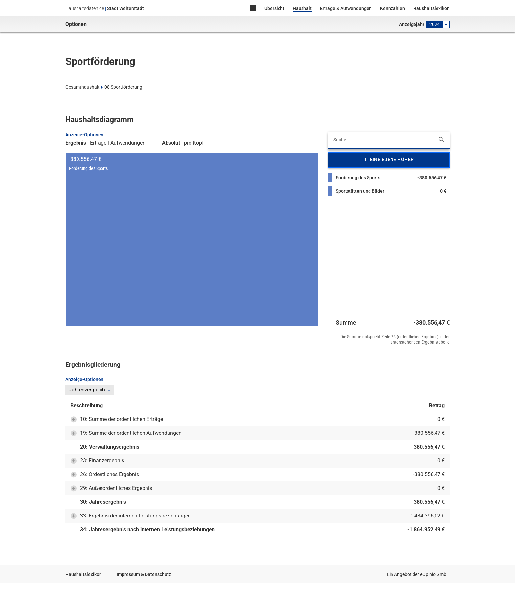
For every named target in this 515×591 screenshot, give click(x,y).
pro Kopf (194, 143)
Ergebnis (75, 143)
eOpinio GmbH (435, 574)
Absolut (171, 143)
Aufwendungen (128, 143)
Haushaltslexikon (431, 8)
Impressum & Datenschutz (144, 574)
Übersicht (274, 8)
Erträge (98, 143)
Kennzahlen (392, 8)
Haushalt (302, 8)
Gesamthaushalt (82, 87)
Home (253, 8)
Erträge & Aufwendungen (346, 8)
